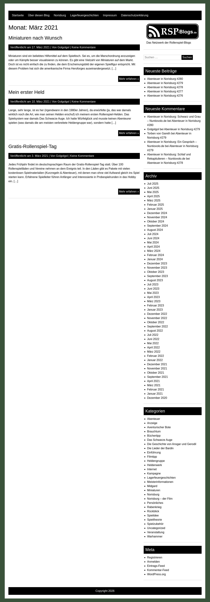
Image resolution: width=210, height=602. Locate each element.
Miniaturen (153, 490)
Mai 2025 (153, 192)
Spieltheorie (154, 519)
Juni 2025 (153, 187)
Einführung (154, 452)
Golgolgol (63, 47)
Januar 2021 (155, 393)
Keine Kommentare (84, 47)
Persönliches (155, 502)
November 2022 (157, 318)
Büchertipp (154, 435)
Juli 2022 (152, 334)
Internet (152, 469)
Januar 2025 (155, 208)
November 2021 (157, 368)
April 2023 (153, 297)
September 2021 (157, 376)
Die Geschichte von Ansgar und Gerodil (171, 444)
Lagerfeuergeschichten (84, 15)
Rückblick (153, 511)
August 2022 (155, 330)
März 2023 (153, 301)
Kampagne (154, 473)
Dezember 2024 (157, 213)
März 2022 (153, 351)
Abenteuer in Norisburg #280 (165, 78)
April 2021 (153, 381)
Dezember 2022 (157, 313)
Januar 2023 (155, 309)
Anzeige (152, 423)
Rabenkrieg (154, 507)
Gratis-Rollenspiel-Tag (32, 146)
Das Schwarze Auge (159, 439)
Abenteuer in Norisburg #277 (165, 91)
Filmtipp (152, 456)
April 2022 (153, 347)
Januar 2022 (155, 360)
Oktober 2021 (155, 372)
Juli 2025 (152, 183)
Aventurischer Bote (159, 427)
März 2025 (153, 200)
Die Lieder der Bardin (160, 448)
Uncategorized (156, 528)
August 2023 (155, 280)
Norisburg (60, 15)
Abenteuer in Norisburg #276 (165, 95)
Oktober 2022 (155, 322)
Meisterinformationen (160, 481)
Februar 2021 (155, 389)
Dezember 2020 (157, 397)
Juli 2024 (152, 234)
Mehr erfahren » (129, 79)
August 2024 (155, 229)
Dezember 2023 (157, 263)
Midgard (152, 486)
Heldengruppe (156, 460)
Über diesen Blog (39, 15)
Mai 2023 (153, 292)
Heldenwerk (154, 465)
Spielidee (153, 515)
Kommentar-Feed (158, 570)
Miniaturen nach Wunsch (35, 38)
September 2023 (157, 276)
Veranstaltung (155, 532)
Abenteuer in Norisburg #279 (165, 83)
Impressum (110, 15)
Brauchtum (154, 431)
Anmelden (153, 561)
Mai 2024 (153, 242)
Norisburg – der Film (160, 498)
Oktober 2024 (155, 221)
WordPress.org (156, 574)
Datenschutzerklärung (134, 15)
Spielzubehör (155, 523)
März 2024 (153, 250)
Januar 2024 (155, 259)
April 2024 (153, 246)
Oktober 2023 (155, 271)
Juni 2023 (153, 288)
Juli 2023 (152, 284)
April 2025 (153, 196)
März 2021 (153, 385)
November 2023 (157, 267)
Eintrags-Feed (156, 565)
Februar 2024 (155, 255)
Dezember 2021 (157, 364)
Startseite (18, 15)
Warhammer (154, 536)
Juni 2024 (153, 238)
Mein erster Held (26, 92)
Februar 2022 (155, 355)
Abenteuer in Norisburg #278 (165, 87)
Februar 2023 (155, 305)
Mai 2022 (153, 343)
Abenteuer (153, 418)
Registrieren (154, 557)
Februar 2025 (155, 204)
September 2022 (157, 326)
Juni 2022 (153, 339)
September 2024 (157, 225)
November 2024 (157, 217)
